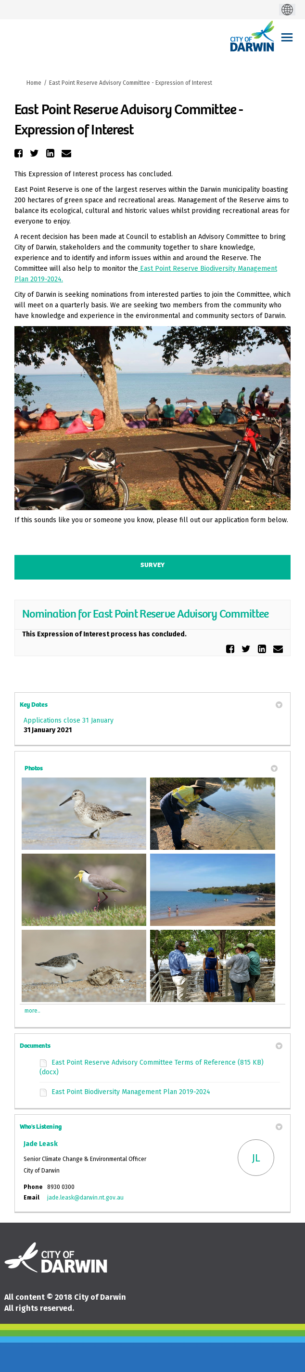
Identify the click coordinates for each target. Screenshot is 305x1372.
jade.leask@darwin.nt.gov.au (85, 1197)
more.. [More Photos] (32, 1010)
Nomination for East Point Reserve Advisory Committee (145, 614)
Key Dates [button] (151, 704)
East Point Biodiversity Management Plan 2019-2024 (130, 1092)
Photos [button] (151, 768)
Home (33, 82)
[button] (19, 153)
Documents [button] (151, 1045)
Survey (152, 564)
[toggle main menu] (287, 37)
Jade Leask (41, 1144)
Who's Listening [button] (151, 1126)
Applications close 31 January (69, 720)
